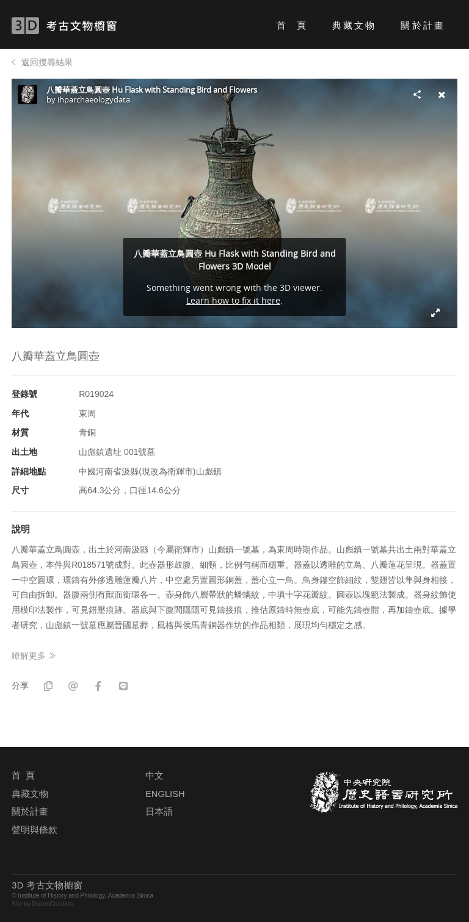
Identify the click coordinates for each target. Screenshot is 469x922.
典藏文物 (354, 25)
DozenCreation (52, 904)
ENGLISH (164, 794)
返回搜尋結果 (47, 62)
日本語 (159, 812)
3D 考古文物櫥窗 (82, 25)
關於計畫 (423, 25)
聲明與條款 (34, 830)
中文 (154, 776)
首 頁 (292, 25)
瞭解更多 (29, 655)
